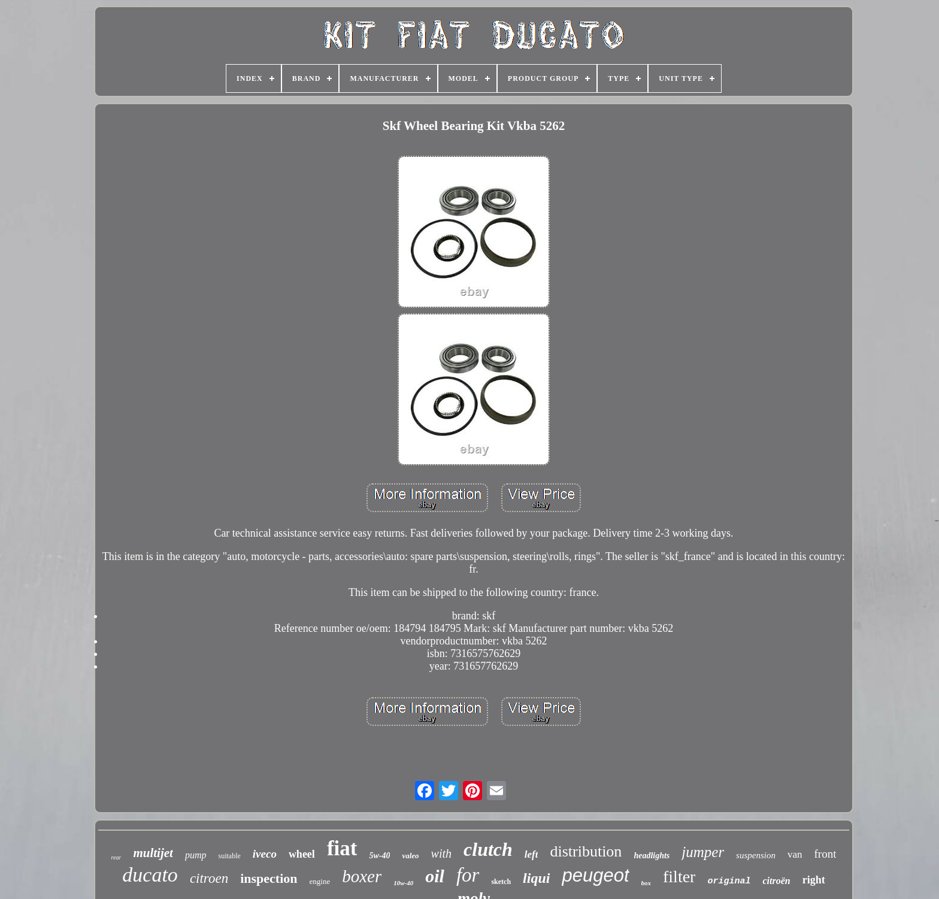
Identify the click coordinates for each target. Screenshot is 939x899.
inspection (268, 878)
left (531, 854)
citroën (776, 881)
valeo (410, 855)
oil (434, 876)
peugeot (595, 875)
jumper (702, 852)
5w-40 (379, 855)
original (728, 881)
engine (320, 881)
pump (196, 855)
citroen (209, 878)
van (794, 854)
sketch (501, 881)
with (441, 853)
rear (116, 857)
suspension (756, 855)
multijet (153, 853)
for (468, 875)
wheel (302, 854)
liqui (536, 878)
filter (679, 876)
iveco (265, 853)
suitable (229, 856)
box (646, 882)
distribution (586, 851)
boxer (361, 876)
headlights (652, 855)
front (825, 853)
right (813, 880)
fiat (342, 848)
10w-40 (403, 882)
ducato (150, 875)
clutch (488, 849)
